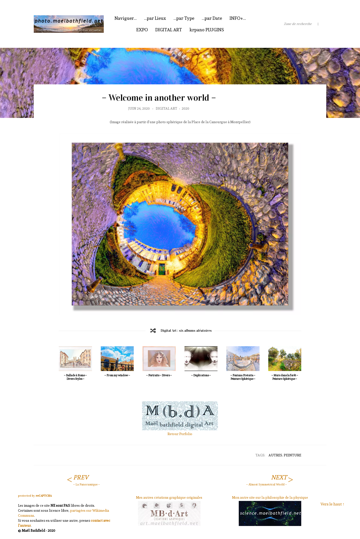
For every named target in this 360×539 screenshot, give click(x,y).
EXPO (142, 29)
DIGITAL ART (168, 29)
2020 (185, 108)
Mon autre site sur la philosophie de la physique (270, 497)
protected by (35, 495)
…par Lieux (155, 18)
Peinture (292, 455)
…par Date (212, 18)
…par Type (184, 18)
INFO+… (238, 18)
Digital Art (166, 108)
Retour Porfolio (180, 434)
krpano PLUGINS (207, 29)
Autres (275, 455)
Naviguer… (125, 18)
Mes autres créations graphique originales (169, 497)
